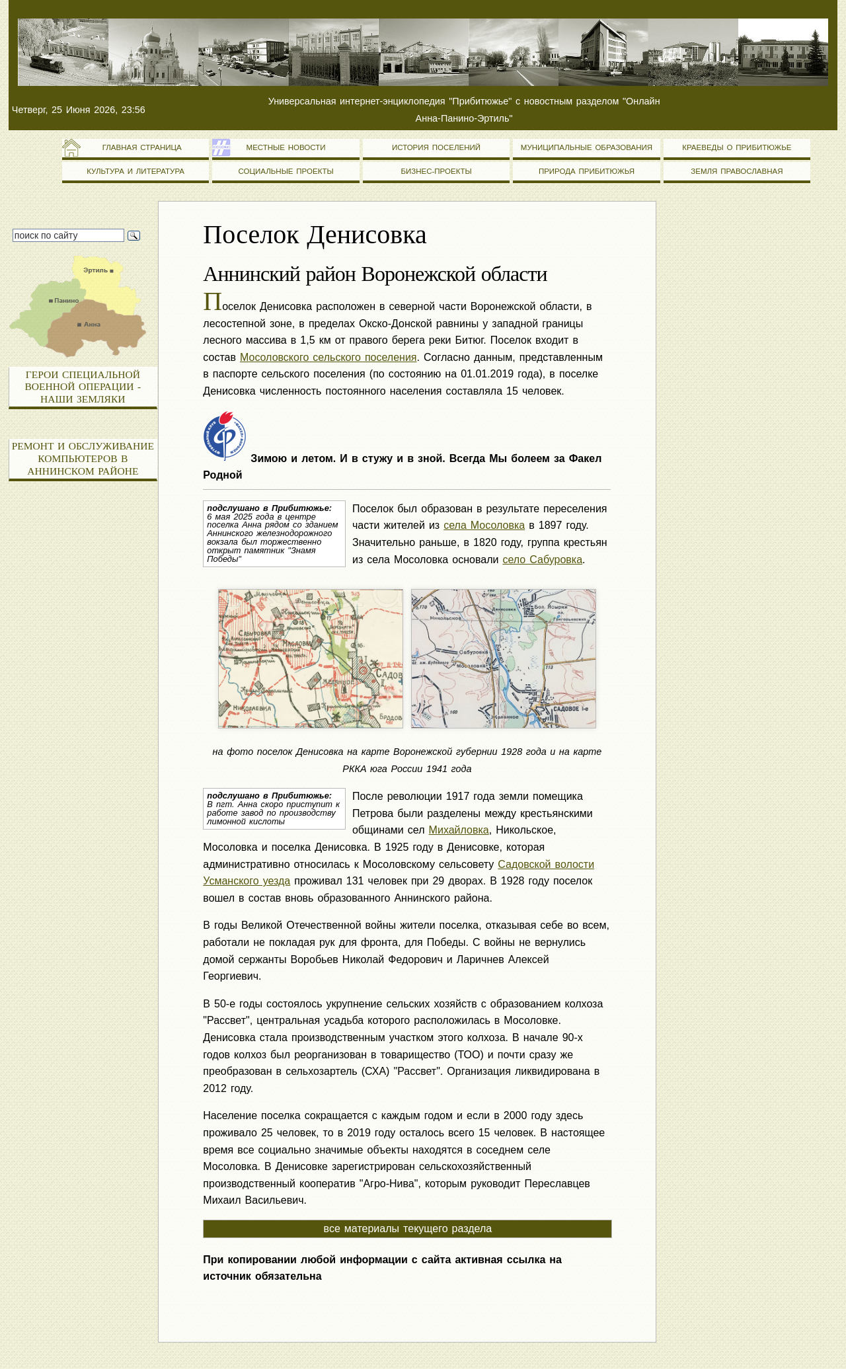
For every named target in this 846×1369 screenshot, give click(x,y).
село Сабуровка (542, 559)
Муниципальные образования (586, 147)
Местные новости (286, 147)
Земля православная (737, 171)
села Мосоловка (484, 525)
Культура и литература (135, 171)
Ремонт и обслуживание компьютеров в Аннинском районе (83, 458)
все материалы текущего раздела (408, 1228)
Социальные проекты (285, 171)
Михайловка (459, 830)
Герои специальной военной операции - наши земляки (83, 387)
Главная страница (136, 147)
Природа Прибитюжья (586, 171)
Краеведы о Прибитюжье (736, 147)
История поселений (436, 147)
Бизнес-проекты (436, 171)
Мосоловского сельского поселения (328, 357)
